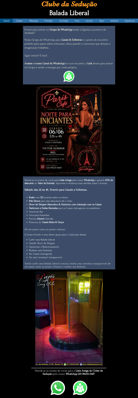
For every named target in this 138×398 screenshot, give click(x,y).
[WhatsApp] (58, 388)
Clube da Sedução (69, 4)
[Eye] (69, 76)
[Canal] (80, 388)
